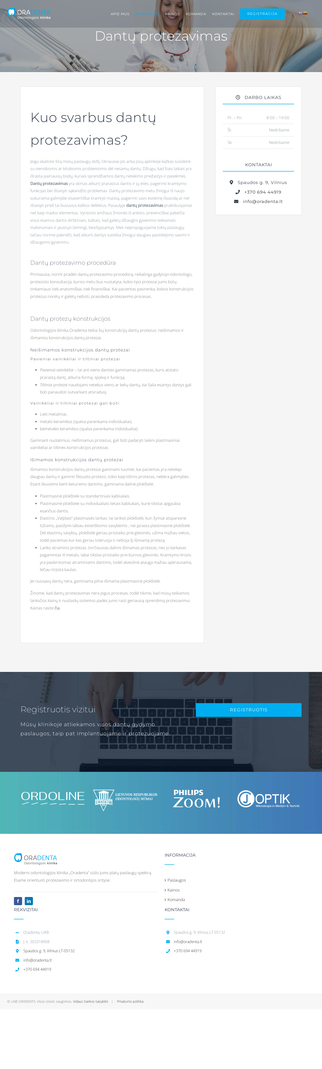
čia (57, 606)
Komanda (176, 898)
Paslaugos (176, 878)
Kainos (173, 888)
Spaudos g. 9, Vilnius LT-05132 (49, 949)
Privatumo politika (130, 1000)
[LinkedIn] (29, 900)
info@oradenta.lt (261, 201)
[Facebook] (18, 900)
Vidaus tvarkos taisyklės (90, 1000)
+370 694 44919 (260, 192)
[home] (35, 855)
